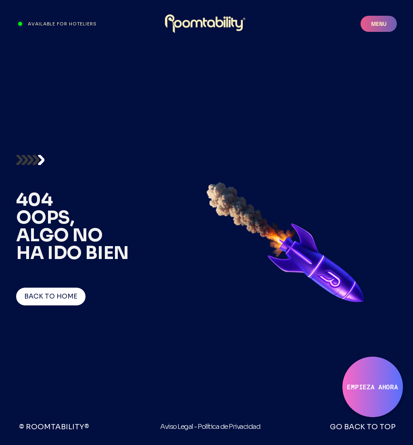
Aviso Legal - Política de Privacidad (210, 426)
